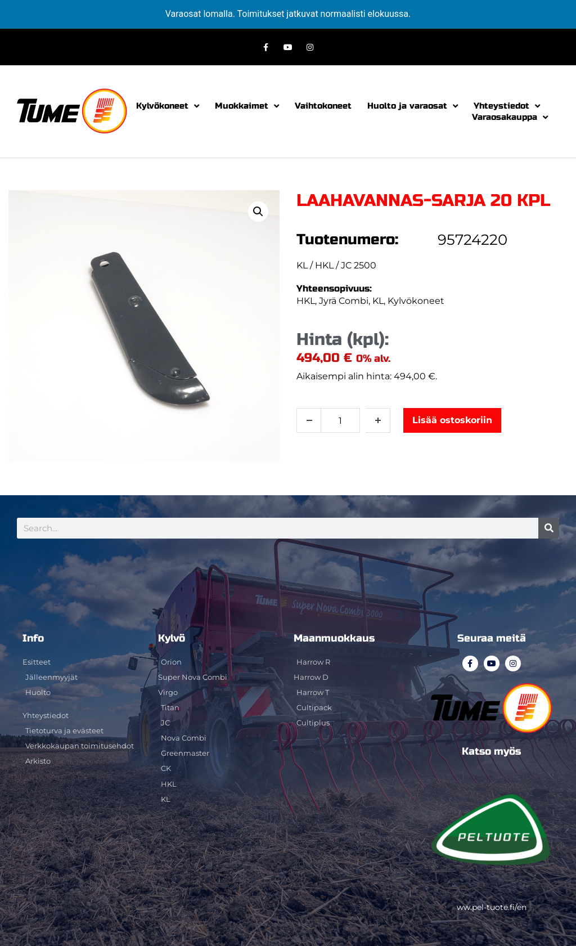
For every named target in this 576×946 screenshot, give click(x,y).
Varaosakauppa (510, 117)
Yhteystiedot (507, 105)
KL (378, 300)
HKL (305, 300)
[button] (258, 211)
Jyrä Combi (343, 300)
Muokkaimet (247, 105)
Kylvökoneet (167, 105)
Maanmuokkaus (334, 638)
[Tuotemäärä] (340, 420)
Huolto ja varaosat (412, 105)
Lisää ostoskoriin (452, 420)
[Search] (548, 528)
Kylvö (171, 638)
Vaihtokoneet (323, 106)
